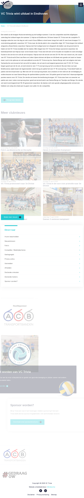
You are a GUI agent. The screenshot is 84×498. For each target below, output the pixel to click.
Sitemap (54, 495)
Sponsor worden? (11, 281)
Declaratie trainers (11, 277)
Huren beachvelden (12, 237)
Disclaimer (31, 495)
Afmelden (8, 268)
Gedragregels (9, 254)
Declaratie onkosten (12, 272)
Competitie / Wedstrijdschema (15, 250)
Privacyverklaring (43, 495)
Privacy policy (10, 259)
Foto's (7, 246)
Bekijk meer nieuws (11, 217)
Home (3, 26)
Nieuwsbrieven (10, 241)
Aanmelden (9, 263)
